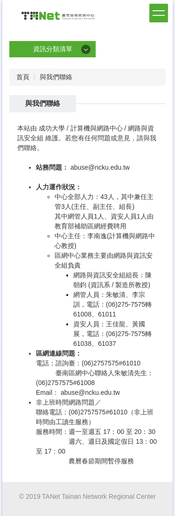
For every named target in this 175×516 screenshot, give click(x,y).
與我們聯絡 (56, 77)
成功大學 (52, 128)
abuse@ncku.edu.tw (100, 167)
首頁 (22, 77)
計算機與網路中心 (96, 128)
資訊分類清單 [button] (52, 49)
